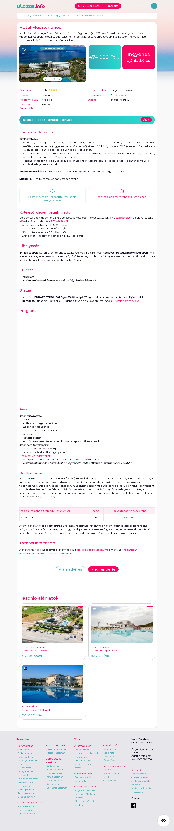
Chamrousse (109, 780)
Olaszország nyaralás (29, 802)
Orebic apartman (26, 753)
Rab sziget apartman (28, 760)
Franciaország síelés (115, 765)
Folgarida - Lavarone (85, 790)
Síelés (78, 739)
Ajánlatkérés (70, 569)
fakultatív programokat (36, 455)
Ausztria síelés (82, 745)
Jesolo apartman (26, 806)
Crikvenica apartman (28, 778)
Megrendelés (103, 569)
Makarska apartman (28, 782)
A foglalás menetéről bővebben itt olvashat (45, 553)
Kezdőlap (24, 15)
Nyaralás (37, 15)
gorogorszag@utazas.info (92, 549)
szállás (28, 119)
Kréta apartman (54, 773)
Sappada (79, 797)
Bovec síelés (109, 760)
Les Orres (107, 769)
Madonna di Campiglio (86, 801)
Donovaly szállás (83, 777)
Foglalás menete (139, 773)
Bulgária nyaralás (56, 745)
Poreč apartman (26, 757)
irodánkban (83, 459)
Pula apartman (25, 775)
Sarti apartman (53, 766)
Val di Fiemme (82, 805)
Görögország (52, 15)
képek (40, 119)
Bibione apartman (27, 810)
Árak (146, 119)
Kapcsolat (136, 770)
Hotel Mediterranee (93, 15)
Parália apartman (54, 777)
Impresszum (137, 792)
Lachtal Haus (81, 757)
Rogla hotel (109, 753)
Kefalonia (66, 15)
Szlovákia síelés (83, 773)
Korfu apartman (54, 780)
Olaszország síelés (85, 786)
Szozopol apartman (55, 753)
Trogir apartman (26, 793)
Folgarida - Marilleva (85, 794)
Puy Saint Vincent (112, 773)
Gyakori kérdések (139, 777)
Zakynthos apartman (56, 788)
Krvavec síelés (110, 756)
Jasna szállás (81, 781)
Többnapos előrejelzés (52, 48)
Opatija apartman (26, 796)
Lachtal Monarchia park (86, 753)
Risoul (106, 777)
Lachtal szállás (82, 749)
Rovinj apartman (26, 771)
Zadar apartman (26, 789)
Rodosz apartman (55, 769)
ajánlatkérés (138, 57)
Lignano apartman (27, 813)
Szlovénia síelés (112, 745)
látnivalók (67, 119)
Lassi (78, 15)
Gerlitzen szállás (83, 760)
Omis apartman (25, 786)
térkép (53, 119)
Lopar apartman (25, 764)
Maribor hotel (109, 749)
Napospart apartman (56, 749)
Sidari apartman (54, 784)
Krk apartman (25, 767)
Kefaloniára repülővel (127, 300)
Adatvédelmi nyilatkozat (143, 788)
